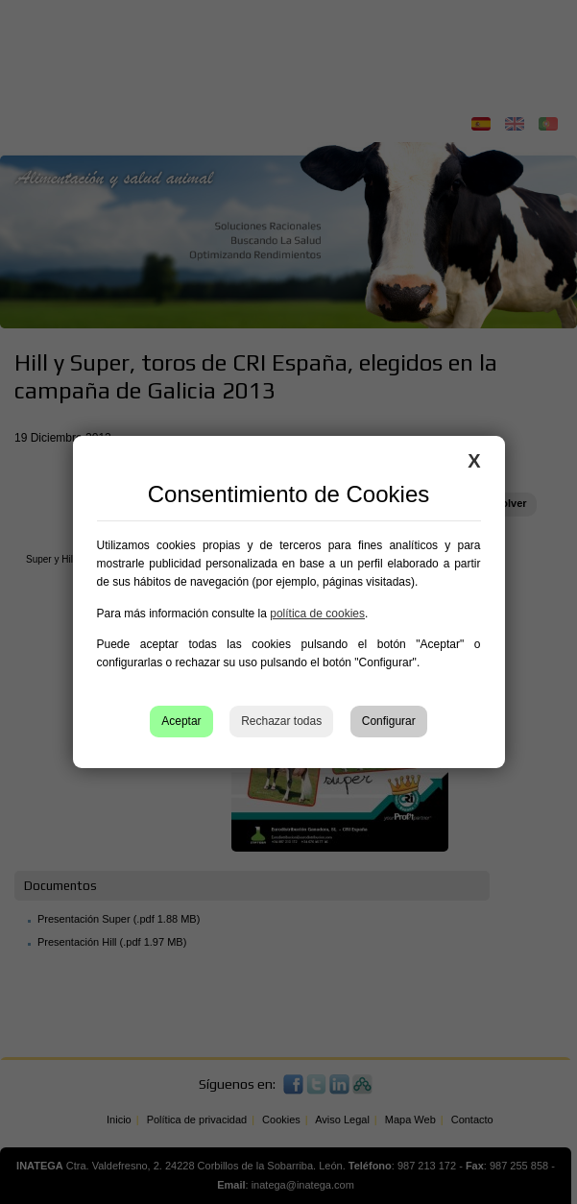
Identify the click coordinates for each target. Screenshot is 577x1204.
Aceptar (181, 721)
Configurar (389, 721)
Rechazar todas (281, 721)
